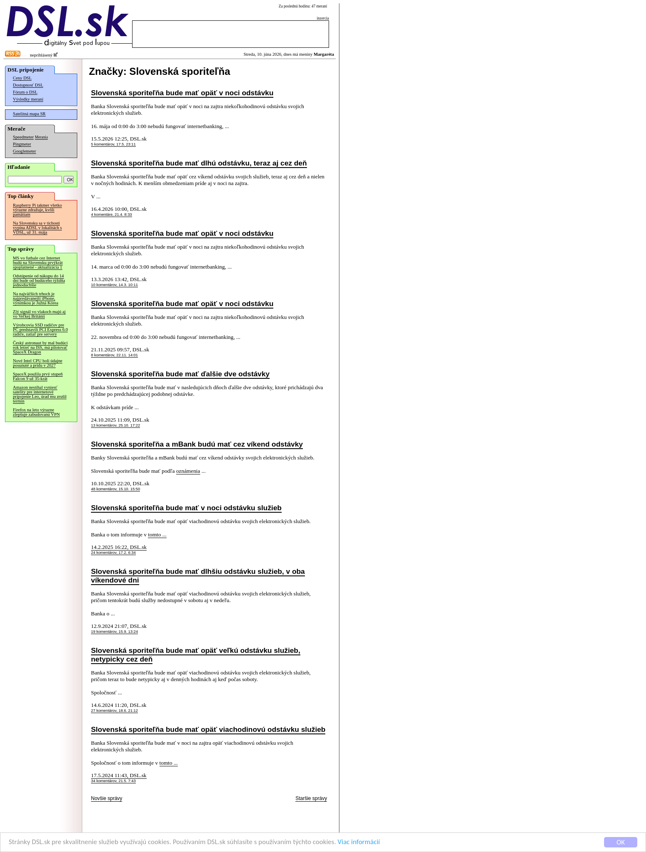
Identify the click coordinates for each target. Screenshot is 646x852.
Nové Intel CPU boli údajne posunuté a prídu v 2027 (37, 363)
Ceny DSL (22, 78)
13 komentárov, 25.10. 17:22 (115, 425)
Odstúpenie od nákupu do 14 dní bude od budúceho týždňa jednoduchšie (39, 280)
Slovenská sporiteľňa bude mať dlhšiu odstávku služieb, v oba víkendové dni (198, 575)
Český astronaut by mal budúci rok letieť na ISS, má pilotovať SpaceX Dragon (40, 347)
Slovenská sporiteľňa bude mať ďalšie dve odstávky (180, 374)
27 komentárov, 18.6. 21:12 (114, 711)
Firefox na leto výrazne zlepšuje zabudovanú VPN (36, 412)
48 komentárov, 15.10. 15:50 (115, 489)
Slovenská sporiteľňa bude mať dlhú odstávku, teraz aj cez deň (199, 163)
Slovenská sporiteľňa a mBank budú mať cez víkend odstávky (197, 444)
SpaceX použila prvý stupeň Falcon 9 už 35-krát (38, 376)
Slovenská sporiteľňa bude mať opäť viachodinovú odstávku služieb (208, 729)
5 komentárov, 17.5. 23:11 (113, 144)
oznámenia (188, 471)
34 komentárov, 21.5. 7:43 (113, 781)
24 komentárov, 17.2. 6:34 (113, 553)
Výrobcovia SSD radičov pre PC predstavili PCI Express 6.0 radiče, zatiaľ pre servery (40, 329)
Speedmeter (23, 137)
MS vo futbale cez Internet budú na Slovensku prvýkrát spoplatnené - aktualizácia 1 (38, 262)
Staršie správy (311, 798)
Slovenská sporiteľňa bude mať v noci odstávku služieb (186, 508)
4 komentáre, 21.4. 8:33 (111, 214)
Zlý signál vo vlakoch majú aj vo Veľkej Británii (39, 314)
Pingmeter (22, 144)
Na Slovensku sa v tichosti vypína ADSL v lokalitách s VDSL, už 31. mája (37, 228)
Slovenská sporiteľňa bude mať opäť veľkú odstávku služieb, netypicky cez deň (195, 654)
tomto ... (157, 534)
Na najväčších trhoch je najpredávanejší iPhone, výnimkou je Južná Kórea (35, 298)
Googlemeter (24, 151)
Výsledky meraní (28, 99)
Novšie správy (106, 798)
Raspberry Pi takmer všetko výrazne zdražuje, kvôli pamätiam (37, 210)
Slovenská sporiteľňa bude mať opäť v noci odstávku (182, 93)
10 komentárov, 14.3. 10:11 (114, 285)
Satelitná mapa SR (29, 113)
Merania (41, 137)
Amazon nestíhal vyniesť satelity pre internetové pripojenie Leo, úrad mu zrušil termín (39, 394)
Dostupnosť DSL (28, 85)
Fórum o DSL (25, 92)
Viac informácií (359, 842)
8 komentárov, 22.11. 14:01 (114, 355)
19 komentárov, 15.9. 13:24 (114, 632)
